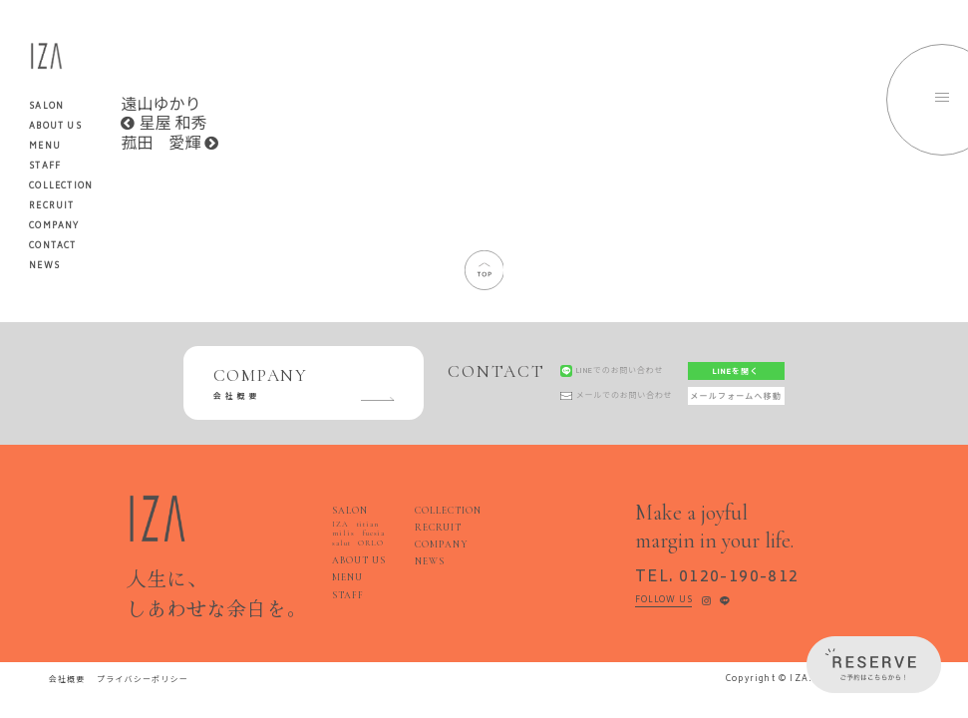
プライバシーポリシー (142, 679)
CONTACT (52, 246)
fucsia (373, 533)
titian (368, 524)
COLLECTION (61, 186)
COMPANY (54, 226)
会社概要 (67, 679)
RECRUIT (51, 206)
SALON (350, 511)
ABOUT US (55, 127)
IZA (340, 524)
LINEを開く (736, 371)
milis (343, 533)
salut (341, 542)
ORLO (370, 542)
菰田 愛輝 (169, 144)
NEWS (44, 266)
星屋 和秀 (163, 124)
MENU (45, 147)
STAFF (45, 167)
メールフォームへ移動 (736, 396)
